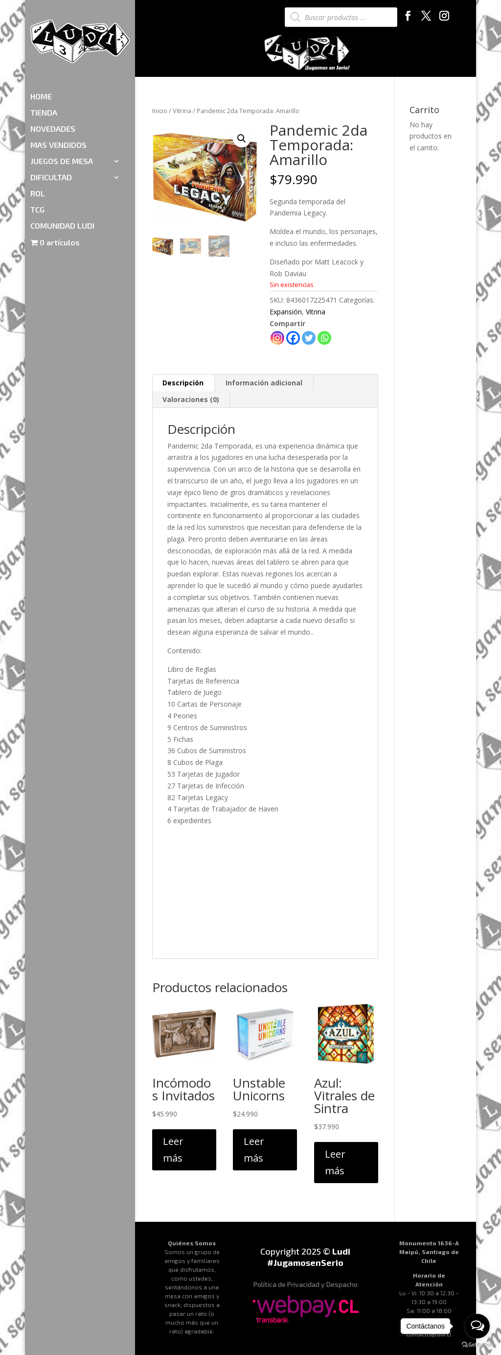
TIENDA (43, 56)
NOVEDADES (52, 72)
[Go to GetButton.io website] (477, 1345)
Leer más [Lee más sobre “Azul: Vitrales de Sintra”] (335, 1162)
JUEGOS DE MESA (61, 104)
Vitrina (182, 110)
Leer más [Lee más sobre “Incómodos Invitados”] (173, 1150)
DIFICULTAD (51, 120)
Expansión (286, 311)
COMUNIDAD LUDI (62, 169)
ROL (37, 137)
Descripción (183, 382)
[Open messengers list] (477, 1326)
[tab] (183, 383)
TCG (37, 153)
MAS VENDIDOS (58, 88)
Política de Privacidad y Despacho (305, 1284)
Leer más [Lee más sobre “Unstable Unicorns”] (254, 1150)
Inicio (159, 110)
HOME (41, 40)
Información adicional (264, 382)
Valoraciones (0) (190, 399)
